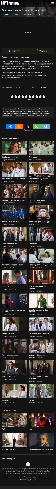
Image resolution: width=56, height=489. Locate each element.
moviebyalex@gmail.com (28, 480)
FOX (38, 14)
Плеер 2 (17, 14)
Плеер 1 (7, 14)
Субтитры (28, 14)
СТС (49, 14)
